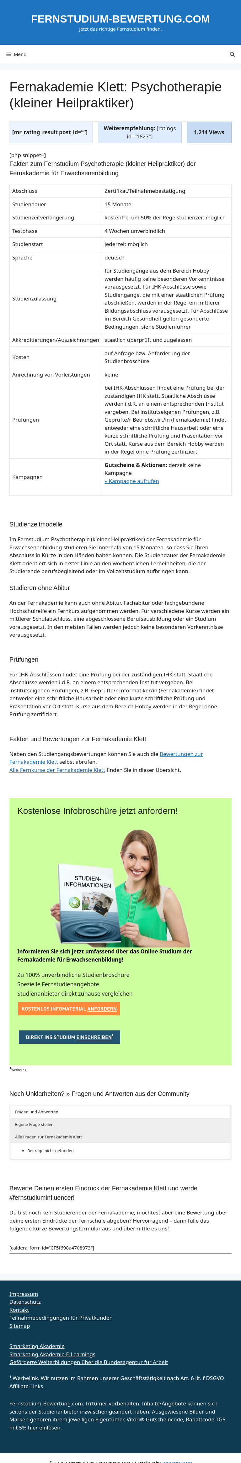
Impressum (23, 1293)
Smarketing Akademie (37, 1346)
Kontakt (19, 1309)
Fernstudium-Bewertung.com (120, 19)
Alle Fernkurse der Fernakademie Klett (57, 769)
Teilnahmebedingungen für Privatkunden (61, 1317)
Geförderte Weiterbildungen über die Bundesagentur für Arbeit (88, 1362)
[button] (232, 54)
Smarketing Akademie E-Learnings (52, 1354)
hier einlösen (44, 1427)
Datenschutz (25, 1301)
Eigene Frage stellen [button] (34, 1124)
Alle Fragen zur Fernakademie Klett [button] (48, 1137)
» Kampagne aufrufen (131, 481)
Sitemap (19, 1325)
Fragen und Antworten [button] (36, 1112)
